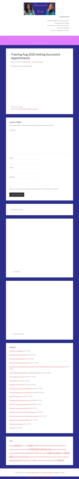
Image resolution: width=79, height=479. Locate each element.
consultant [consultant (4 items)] (56, 445)
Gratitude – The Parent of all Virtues (19, 404)
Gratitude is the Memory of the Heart (20, 388)
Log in (62, 472)
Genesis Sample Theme (32, 472)
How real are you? (14, 380)
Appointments (23, 109)
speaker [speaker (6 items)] (34, 460)
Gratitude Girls (39, 9)
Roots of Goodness (14, 396)
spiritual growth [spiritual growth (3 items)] (41, 460)
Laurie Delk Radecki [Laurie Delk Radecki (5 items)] (19, 456)
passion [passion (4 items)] (34, 456)
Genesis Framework (47, 472)
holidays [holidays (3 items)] (41, 453)
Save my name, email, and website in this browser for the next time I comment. (34, 189)
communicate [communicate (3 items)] (42, 445)
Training (20, 106)
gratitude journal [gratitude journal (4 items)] (56, 449)
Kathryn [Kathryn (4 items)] (45, 453)
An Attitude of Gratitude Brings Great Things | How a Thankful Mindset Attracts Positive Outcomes (37, 366)
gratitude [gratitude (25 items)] (33, 448)
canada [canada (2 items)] (23, 445)
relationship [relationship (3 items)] (60, 456)
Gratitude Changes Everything (17, 355)
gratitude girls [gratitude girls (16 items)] (45, 449)
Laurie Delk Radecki (34, 478)
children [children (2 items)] (26, 445)
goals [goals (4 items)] (26, 449)
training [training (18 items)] (60, 460)
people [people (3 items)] (37, 456)
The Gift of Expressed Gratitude (18, 408)
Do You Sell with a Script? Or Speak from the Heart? (24, 416)
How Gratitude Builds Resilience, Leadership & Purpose (25, 372)
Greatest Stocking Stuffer (16, 384)
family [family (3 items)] (21, 449)
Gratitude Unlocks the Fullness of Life (20, 400)
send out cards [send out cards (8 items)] (14, 460)
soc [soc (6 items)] (30, 460)
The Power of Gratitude (16, 351)
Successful (35, 109)
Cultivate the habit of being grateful (19, 420)
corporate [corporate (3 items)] (61, 445)
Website (12, 177)
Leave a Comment (37, 61)
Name (11, 158)
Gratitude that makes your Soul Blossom (20, 392)
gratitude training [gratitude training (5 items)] (30, 453)
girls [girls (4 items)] (24, 449)
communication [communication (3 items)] (49, 445)
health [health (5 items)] (37, 453)
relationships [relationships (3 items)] (66, 456)
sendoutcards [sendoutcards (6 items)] (24, 460)
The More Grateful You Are (17, 359)
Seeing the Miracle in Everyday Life (19, 362)
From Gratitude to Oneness (17, 376)
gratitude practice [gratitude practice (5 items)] (19, 453)
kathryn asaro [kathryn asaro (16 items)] (54, 452)
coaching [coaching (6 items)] (36, 445)
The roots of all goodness (16, 424)
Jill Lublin (11, 428)
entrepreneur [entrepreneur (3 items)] (17, 449)
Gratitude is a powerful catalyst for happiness (22, 412)
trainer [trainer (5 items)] (55, 460)
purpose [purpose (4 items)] (54, 456)
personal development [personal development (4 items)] (46, 456)
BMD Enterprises (47, 478)
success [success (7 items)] (47, 460)
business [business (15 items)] (17, 445)
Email (11, 167)
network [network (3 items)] (30, 456)
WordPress (57, 472)
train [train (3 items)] (51, 460)
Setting (29, 109)
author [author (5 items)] (11, 445)
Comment (12, 130)
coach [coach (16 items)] (30, 445)
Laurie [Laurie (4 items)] (62, 453)
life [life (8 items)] (26, 456)
